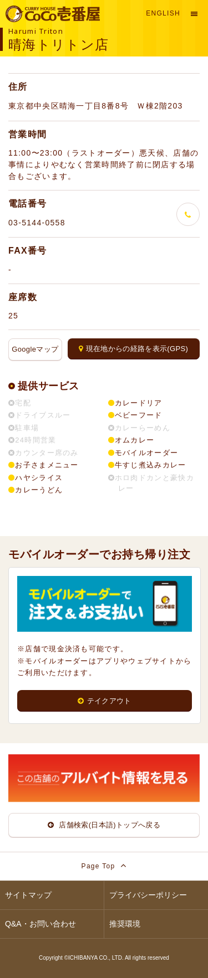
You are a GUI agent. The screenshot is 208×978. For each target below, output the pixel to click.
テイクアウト (104, 701)
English (163, 13)
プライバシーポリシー (148, 895)
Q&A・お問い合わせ (40, 923)
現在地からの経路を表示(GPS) (133, 348)
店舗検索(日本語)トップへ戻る (104, 825)
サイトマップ (28, 895)
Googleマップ (35, 349)
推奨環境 (124, 923)
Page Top (104, 865)
